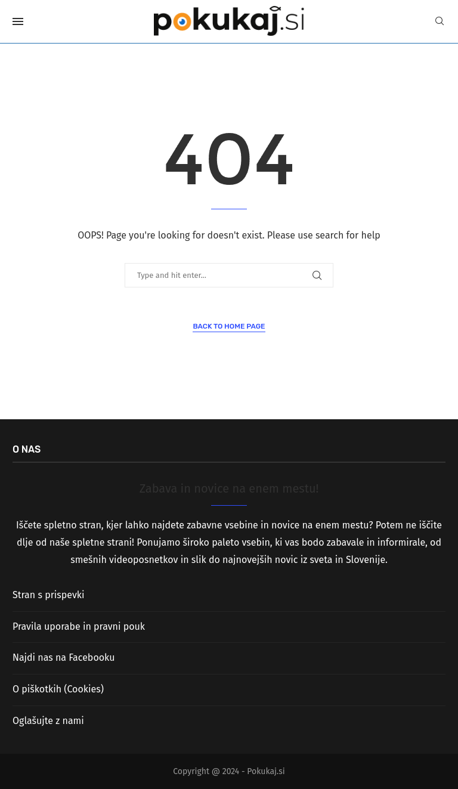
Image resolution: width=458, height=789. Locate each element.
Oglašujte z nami (48, 720)
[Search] (439, 22)
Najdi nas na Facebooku (63, 657)
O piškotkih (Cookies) (58, 689)
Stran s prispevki (49, 595)
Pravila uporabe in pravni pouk (79, 626)
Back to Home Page (229, 326)
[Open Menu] (18, 21)
